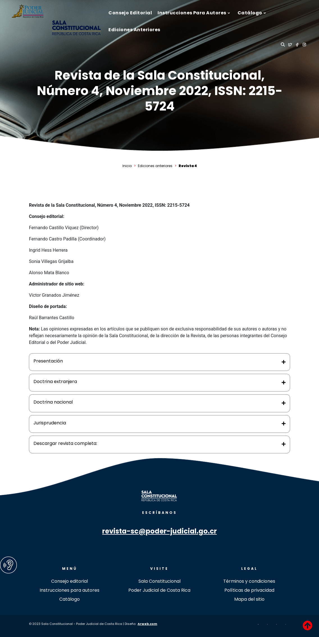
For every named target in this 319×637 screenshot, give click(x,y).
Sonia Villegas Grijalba (51, 261)
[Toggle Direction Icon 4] (284, 423)
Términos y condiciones (249, 581)
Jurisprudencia (49, 423)
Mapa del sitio (249, 599)
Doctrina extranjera (55, 381)
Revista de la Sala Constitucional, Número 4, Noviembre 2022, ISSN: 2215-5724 (159, 90)
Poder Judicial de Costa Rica (159, 590)
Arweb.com (147, 624)
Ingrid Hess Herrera (48, 250)
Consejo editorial (69, 581)
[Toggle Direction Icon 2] (284, 382)
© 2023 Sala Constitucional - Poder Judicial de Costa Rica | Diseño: (83, 624)
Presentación (48, 361)
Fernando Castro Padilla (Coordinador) (67, 239)
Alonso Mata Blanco (49, 272)
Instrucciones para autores (69, 590)
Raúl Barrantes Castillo (51, 317)
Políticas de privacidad (249, 590)
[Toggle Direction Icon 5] (284, 444)
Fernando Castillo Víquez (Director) (64, 227)
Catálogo (69, 599)
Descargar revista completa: (65, 443)
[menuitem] (130, 12)
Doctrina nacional (53, 402)
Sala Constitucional (159, 581)
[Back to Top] (307, 625)
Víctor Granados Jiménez (54, 295)
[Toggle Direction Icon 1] (284, 362)
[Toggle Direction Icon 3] (284, 403)
